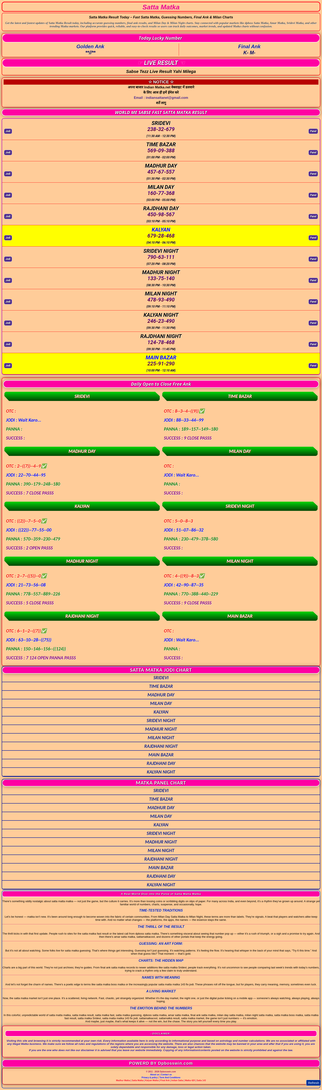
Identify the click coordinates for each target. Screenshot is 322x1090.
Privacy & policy (150, 1077)
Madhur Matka (123, 1080)
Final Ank (165, 1080)
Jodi (8, 131)
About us (154, 1074)
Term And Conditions (170, 1077)
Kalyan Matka (152, 1080)
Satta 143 (201, 1080)
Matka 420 (190, 1080)
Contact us (166, 1074)
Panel (313, 131)
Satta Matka (138, 1080)
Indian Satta (177, 1080)
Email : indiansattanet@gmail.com (161, 97)
